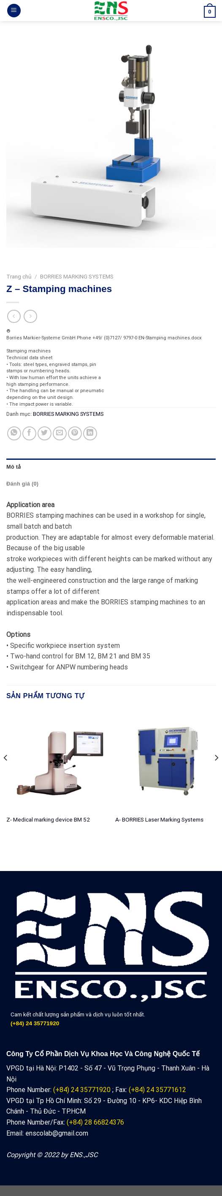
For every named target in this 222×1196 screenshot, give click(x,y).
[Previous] (6, 775)
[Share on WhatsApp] (14, 433)
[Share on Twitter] (44, 433)
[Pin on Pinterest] (75, 433)
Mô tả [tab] (13, 467)
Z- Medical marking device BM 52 (48, 819)
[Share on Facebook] (29, 433)
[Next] (216, 775)
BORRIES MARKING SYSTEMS (77, 276)
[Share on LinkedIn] (90, 433)
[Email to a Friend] (60, 433)
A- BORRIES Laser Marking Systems (159, 819)
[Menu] (14, 11)
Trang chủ (19, 276)
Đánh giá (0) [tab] (22, 484)
